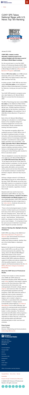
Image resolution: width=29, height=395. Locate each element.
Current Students (6, 347)
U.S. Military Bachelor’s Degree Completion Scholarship (14, 265)
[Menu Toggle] (27, 2)
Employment (4, 358)
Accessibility (4, 376)
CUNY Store (4, 362)
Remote (18, 373)
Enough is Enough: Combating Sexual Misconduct (12, 378)
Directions (4, 364)
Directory (4, 354)
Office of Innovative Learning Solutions (11, 368)
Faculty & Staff (5, 349)
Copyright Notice (5, 373)
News (4, 7)
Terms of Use (13, 373)
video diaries (7, 203)
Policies (3, 360)
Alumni (3, 352)
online (6, 281)
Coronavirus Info (5, 356)
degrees (4, 288)
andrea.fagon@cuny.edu (8, 331)
